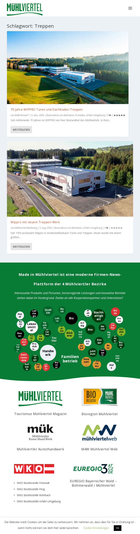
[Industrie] (80, 334)
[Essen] (119, 319)
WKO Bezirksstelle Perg (31, 489)
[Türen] (32, 337)
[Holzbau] (121, 332)
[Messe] (102, 328)
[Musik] (61, 310)
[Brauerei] (114, 339)
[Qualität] (48, 311)
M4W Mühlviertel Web (99, 449)
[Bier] (90, 330)
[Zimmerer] (62, 329)
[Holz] (110, 366)
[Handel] (108, 334)
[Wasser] (56, 365)
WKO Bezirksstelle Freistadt (33, 483)
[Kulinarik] (27, 367)
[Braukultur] (81, 347)
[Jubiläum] (93, 352)
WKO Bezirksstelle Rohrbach (33, 495)
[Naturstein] (18, 347)
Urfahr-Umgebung (95, 115)
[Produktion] (34, 346)
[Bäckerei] (70, 334)
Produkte (80, 115)
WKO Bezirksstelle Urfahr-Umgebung (39, 501)
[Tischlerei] (54, 341)
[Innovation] (87, 361)
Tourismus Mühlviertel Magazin (40, 414)
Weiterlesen (21, 129)
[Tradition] (24, 342)
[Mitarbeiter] (47, 333)
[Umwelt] (102, 353)
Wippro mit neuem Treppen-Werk (35, 222)
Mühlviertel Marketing (26, 227)
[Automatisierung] (40, 338)
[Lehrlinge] (34, 313)
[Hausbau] (45, 325)
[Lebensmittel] (32, 327)
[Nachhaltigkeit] (98, 316)
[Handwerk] (48, 353)
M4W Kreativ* (22, 115)
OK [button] (117, 528)
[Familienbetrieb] (70, 358)
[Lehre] (57, 318)
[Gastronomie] (23, 357)
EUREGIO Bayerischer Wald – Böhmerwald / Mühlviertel (93, 483)
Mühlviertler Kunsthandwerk (40, 449)
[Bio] (71, 318)
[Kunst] (21, 323)
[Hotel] (19, 315)
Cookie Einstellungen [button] (96, 528)
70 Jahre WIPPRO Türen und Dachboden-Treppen (47, 109)
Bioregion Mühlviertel (99, 414)
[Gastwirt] (35, 358)
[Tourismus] (97, 364)
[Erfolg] (82, 324)
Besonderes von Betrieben (60, 115)
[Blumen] (121, 344)
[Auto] (107, 347)
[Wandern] (37, 367)
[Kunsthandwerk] (118, 359)
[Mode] (115, 311)
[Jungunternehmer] (46, 367)
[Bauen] (19, 334)
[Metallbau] (112, 326)
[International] (88, 342)
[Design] (98, 340)
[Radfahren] (87, 313)
